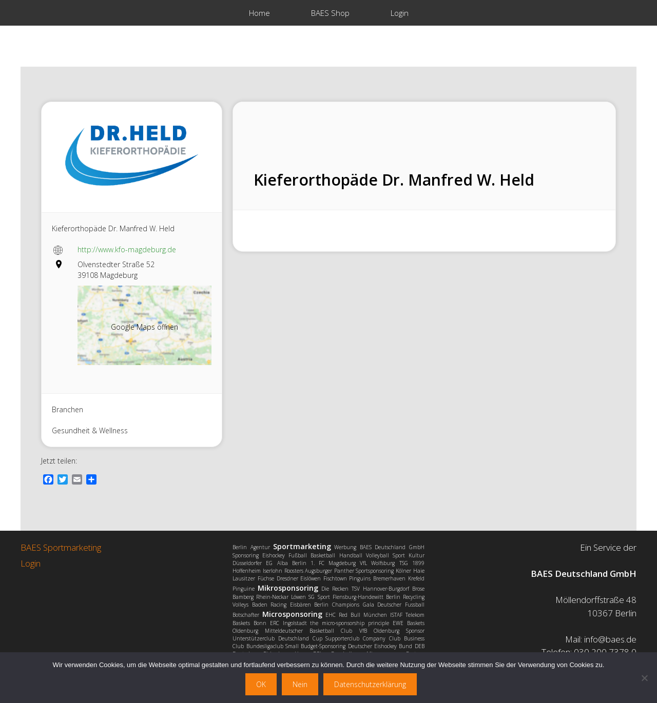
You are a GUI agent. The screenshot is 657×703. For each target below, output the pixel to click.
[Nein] (644, 678)
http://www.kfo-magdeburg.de (127, 249)
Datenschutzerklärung (370, 684)
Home (259, 13)
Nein (300, 684)
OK (261, 684)
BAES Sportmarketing (61, 547)
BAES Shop (330, 13)
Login (400, 13)
